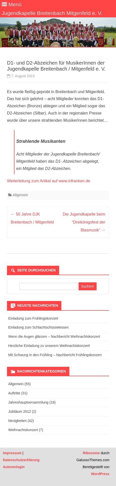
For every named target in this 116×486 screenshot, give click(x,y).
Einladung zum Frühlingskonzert (33, 318)
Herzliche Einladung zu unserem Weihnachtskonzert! (49, 346)
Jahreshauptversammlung (28, 402)
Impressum (12, 453)
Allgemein (20, 195)
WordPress (100, 474)
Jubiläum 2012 (19, 411)
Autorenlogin (14, 467)
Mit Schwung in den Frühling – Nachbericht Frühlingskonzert (55, 355)
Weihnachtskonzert (23, 430)
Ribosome (91, 453)
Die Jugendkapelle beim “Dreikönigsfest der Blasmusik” (84, 222)
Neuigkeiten (17, 421)
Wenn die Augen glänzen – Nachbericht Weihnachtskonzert (54, 336)
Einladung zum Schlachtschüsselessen (38, 327)
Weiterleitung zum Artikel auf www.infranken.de (48, 181)
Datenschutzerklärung (21, 460)
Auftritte (14, 393)
